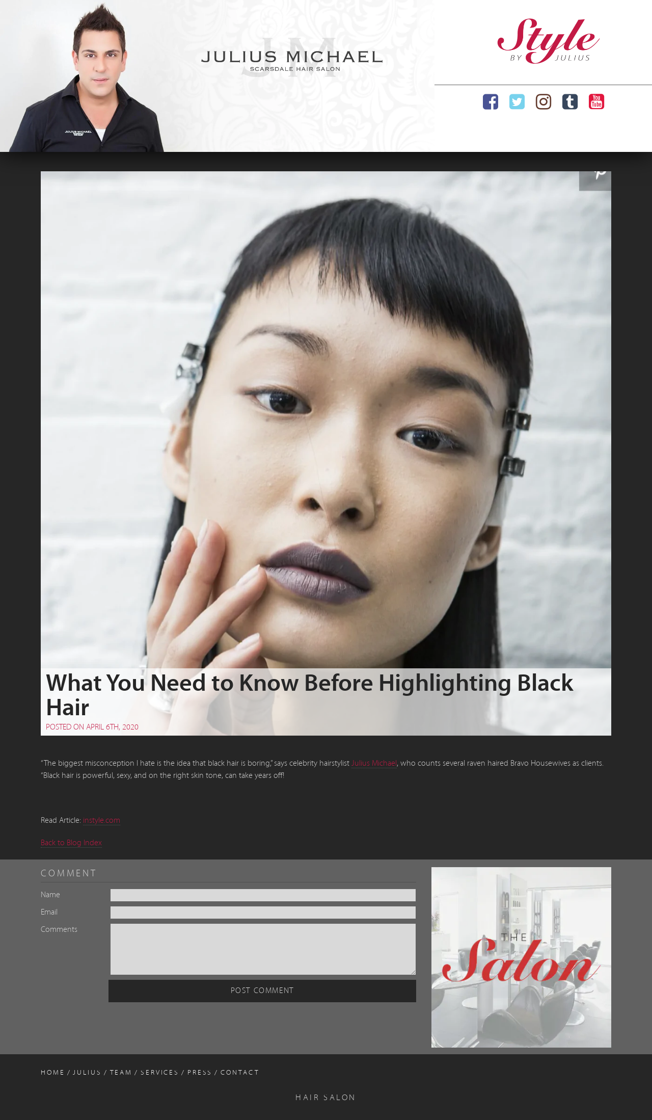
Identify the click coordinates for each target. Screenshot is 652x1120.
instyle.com (101, 821)
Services (160, 1073)
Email (49, 912)
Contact (240, 1073)
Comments (59, 930)
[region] (217, 76)
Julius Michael (374, 764)
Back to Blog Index (71, 843)
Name (50, 895)
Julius (87, 1073)
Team (121, 1073)
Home (53, 1073)
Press (199, 1073)
